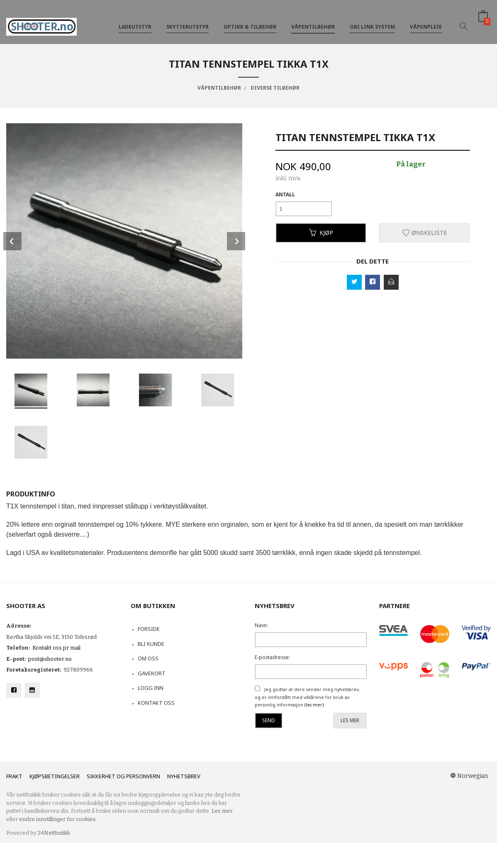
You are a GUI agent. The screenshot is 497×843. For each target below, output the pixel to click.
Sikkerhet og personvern (123, 776)
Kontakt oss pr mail (56, 648)
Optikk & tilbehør (250, 20)
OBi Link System (372, 20)
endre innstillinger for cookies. (58, 819)
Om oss (148, 658)
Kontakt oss (156, 702)
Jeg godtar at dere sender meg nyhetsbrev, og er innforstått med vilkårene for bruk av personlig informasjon (307, 697)
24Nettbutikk (54, 833)
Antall (285, 194)
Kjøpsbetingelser (54, 776)
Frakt (14, 776)
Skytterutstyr (187, 20)
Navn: (261, 625)
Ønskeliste (424, 233)
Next (236, 241)
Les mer (350, 720)
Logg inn (150, 688)
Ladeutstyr (135, 20)
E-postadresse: (272, 657)
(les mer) (314, 705)
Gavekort (152, 673)
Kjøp (321, 233)
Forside (149, 629)
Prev (12, 241)
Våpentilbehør (313, 20)
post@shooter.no (50, 659)
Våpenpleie (426, 20)
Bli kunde (151, 644)
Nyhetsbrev (183, 776)
